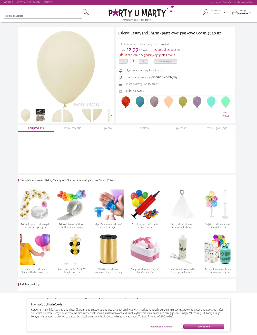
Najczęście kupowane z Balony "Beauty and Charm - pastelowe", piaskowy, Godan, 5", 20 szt (68, 180)
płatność (181, 128)
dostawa (145, 128)
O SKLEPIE (8, 2)
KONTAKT (48, 2)
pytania (108, 128)
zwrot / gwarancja (217, 128)
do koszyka (165, 61)
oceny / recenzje (72, 128)
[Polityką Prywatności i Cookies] (155, 316)
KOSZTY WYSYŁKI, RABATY (28, 2)
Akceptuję (204, 326)
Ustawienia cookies (161, 326)
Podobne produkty (30, 284)
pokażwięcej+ (225, 116)
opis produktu (36, 128)
